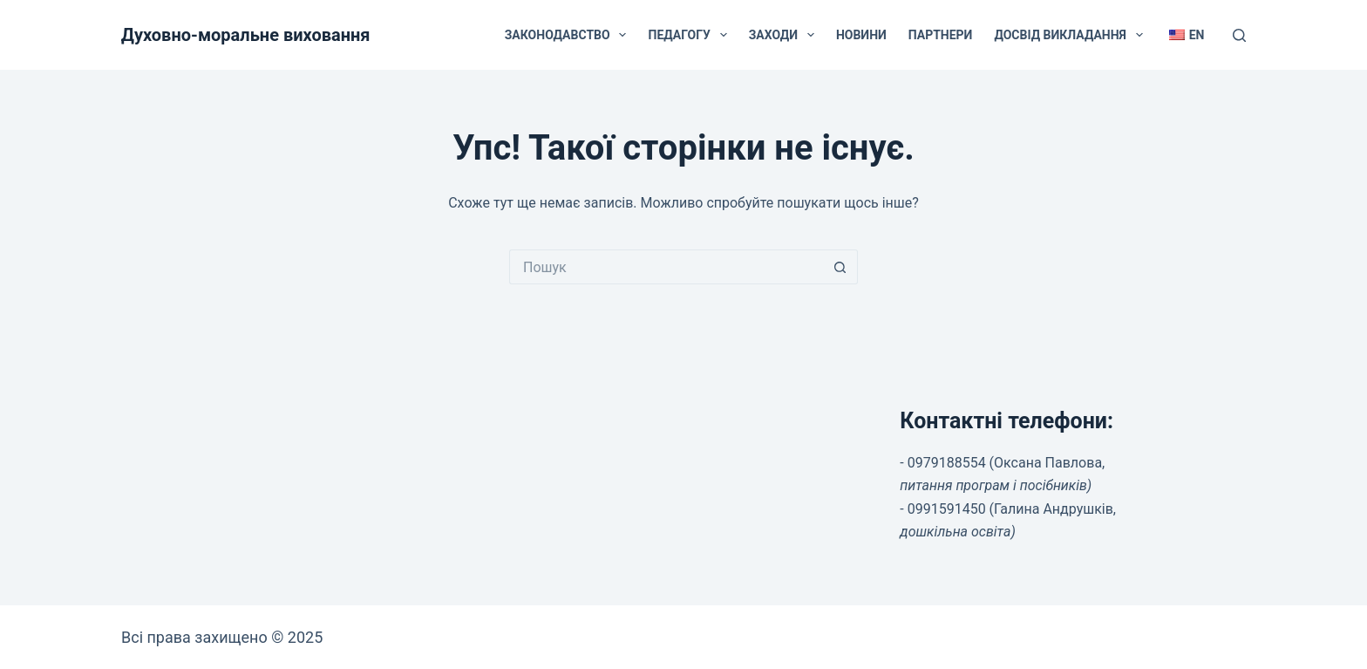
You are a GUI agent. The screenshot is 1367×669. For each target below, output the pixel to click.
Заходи (785, 34)
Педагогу (690, 34)
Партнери (940, 35)
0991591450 (947, 509)
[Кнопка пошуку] (840, 266)
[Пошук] (1239, 35)
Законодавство (569, 34)
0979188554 (947, 462)
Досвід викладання (1071, 34)
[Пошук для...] (666, 266)
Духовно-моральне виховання (246, 34)
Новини (861, 35)
